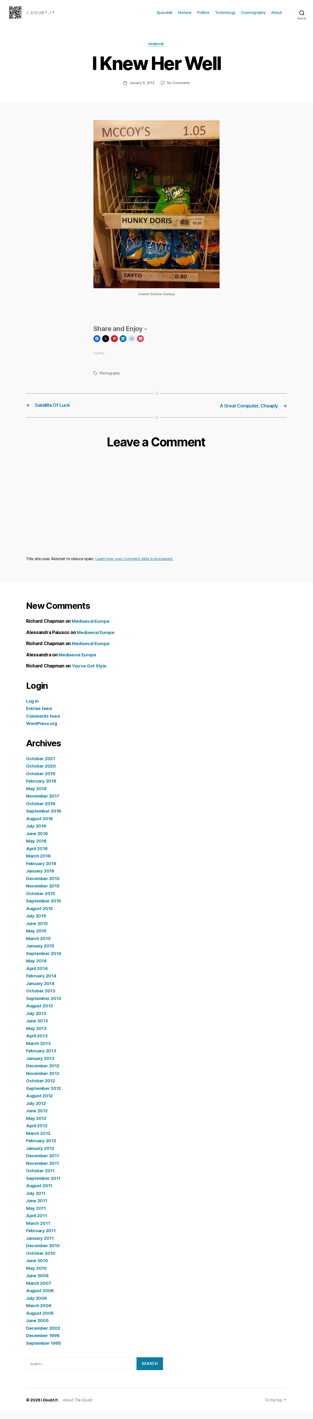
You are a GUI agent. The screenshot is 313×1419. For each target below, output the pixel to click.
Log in (32, 707)
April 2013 (37, 1042)
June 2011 (37, 1207)
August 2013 (40, 1012)
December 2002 (44, 1335)
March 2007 (39, 1290)
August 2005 (40, 1320)
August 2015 (40, 915)
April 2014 (37, 975)
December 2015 (43, 885)
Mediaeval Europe (91, 628)
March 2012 (39, 1140)
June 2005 (38, 1327)
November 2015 (43, 892)
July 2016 (37, 832)
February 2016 (42, 870)
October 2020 (41, 772)
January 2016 (41, 877)
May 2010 (36, 1275)
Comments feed (43, 722)
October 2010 (41, 1260)
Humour (185, 15)
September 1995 (44, 1350)
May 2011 (36, 1215)
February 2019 (42, 787)
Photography (110, 380)
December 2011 (43, 1162)
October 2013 (41, 997)
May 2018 (36, 795)
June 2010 (37, 1267)
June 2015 (37, 930)
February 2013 (42, 1057)
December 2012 (43, 1072)
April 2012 (37, 1132)
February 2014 (42, 982)
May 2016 (36, 847)
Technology (225, 15)
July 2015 (36, 922)
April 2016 (37, 855)
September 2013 (44, 1005)
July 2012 (36, 1110)
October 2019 (41, 780)
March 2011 (38, 1230)
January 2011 (40, 1245)
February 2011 (41, 1237)
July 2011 (36, 1200)
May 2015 (36, 937)
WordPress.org (42, 730)
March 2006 (39, 1312)
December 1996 (43, 1342)
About (276, 15)
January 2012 (41, 1155)
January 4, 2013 (142, 90)
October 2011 (40, 1177)
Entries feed (39, 715)
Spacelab (164, 15)
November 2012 (43, 1080)
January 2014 (41, 990)
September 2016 (44, 817)
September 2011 (44, 1185)
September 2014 (44, 960)
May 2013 (36, 1035)
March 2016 (39, 862)
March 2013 (39, 1050)
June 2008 (38, 1282)
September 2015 (44, 907)
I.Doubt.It (49, 1406)
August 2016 (40, 825)
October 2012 (41, 1087)
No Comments (178, 90)
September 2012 (44, 1095)
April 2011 (37, 1222)
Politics (203, 15)
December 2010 (43, 1252)
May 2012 (36, 1125)
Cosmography (253, 15)
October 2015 (41, 900)
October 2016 (41, 810)
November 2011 (43, 1170)
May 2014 (36, 967)
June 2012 (37, 1117)
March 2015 (39, 945)
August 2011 (40, 1192)
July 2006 (37, 1305)
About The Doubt (78, 1406)
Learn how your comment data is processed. (134, 565)
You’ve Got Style (90, 672)
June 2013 (37, 1027)
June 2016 (37, 840)
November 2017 (43, 802)
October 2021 (41, 765)
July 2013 (36, 1020)
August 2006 (40, 1297)
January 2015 (41, 952)
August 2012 (40, 1102)
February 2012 (42, 1147)
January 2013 (41, 1065)
